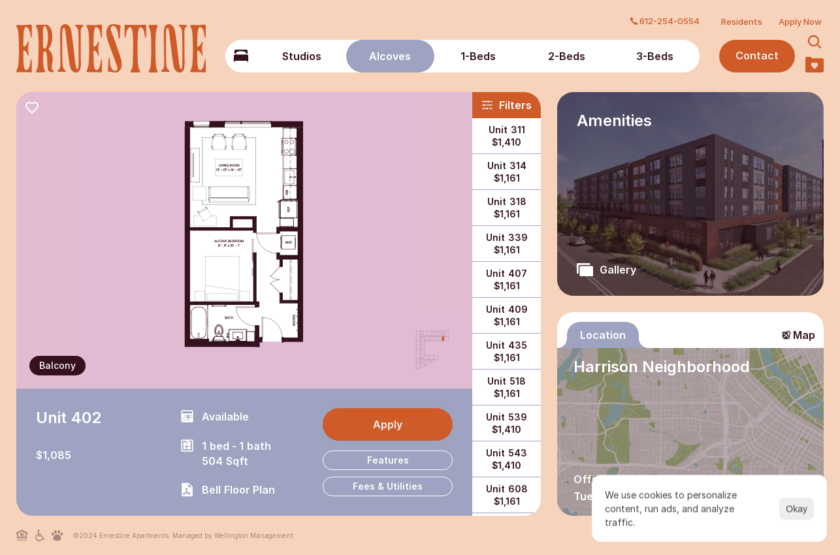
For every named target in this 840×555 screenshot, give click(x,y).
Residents (741, 21)
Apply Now (800, 21)
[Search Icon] (815, 42)
